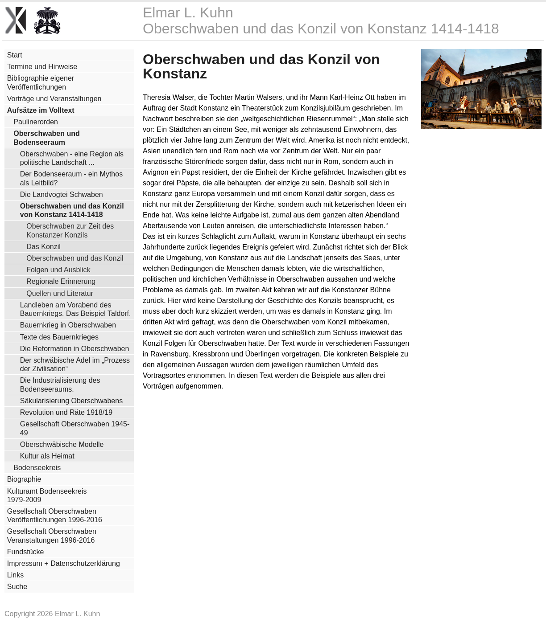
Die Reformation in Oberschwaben (74, 348)
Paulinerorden (35, 122)
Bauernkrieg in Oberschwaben (68, 325)
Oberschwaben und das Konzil (74, 258)
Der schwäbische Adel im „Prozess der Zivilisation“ (75, 364)
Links (15, 575)
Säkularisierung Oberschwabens (71, 401)
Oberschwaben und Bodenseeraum (46, 138)
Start (14, 55)
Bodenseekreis (37, 467)
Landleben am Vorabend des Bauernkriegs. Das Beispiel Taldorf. (75, 309)
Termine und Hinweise (42, 66)
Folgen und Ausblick (58, 270)
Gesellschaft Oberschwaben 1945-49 (74, 428)
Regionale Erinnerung (60, 281)
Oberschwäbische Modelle (62, 444)
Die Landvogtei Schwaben (61, 194)
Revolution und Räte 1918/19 (66, 412)
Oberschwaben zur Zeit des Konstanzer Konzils (70, 230)
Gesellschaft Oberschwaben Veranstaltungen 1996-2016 (51, 536)
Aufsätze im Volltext (40, 110)
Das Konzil (43, 246)
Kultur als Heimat (47, 456)
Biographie (24, 479)
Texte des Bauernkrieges (59, 337)
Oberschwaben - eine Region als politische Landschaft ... (72, 158)
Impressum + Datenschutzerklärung (63, 563)
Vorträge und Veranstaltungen (54, 98)
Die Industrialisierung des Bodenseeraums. (60, 384)
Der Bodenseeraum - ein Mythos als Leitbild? (71, 178)
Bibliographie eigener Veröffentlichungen (40, 82)
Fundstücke (25, 552)
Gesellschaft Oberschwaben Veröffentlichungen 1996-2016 (54, 515)
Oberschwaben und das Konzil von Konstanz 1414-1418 (72, 210)
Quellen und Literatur (59, 293)
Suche (17, 586)
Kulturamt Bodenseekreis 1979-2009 (47, 495)
